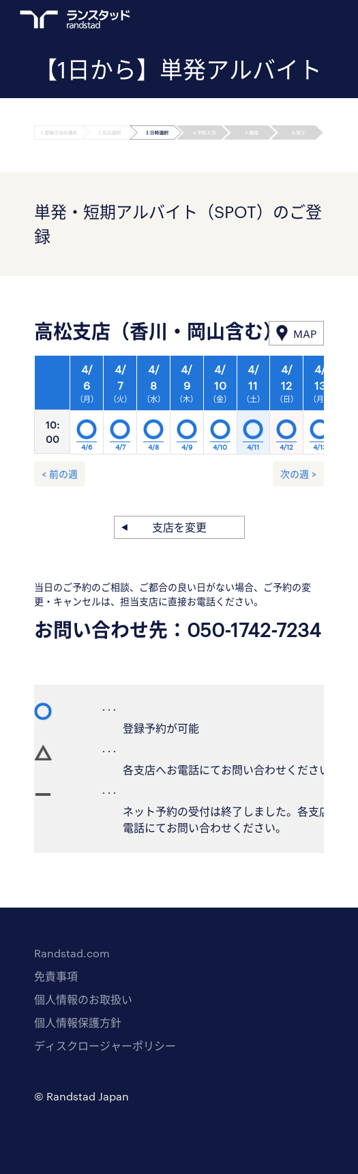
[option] (186, 409)
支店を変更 (179, 527)
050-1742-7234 (254, 629)
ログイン (290, 21)
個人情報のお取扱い (83, 999)
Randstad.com (72, 952)
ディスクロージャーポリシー (105, 1045)
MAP (304, 333)
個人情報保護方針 (77, 1022)
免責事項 (56, 976)
